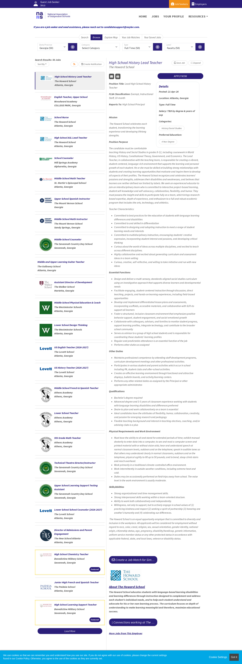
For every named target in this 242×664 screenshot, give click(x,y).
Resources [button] (197, 16)
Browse (96, 37)
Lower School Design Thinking (71, 325)
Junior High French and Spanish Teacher (76, 582)
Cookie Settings (218, 657)
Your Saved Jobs (152, 37)
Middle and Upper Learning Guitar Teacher (60, 261)
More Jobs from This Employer (125, 633)
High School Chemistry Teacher (71, 554)
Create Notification (91, 64)
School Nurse (61, 117)
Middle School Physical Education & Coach (77, 302)
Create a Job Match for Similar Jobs (134, 560)
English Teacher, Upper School (71, 97)
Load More (69, 631)
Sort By (41, 64)
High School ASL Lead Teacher (70, 137)
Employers (199, 4)
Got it (234, 657)
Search (84, 37)
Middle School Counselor (67, 239)
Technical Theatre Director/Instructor (75, 462)
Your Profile (174, 16)
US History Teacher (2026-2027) (71, 367)
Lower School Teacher (66, 413)
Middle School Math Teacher (69, 178)
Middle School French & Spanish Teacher (76, 388)
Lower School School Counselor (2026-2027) (78, 509)
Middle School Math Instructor (71, 219)
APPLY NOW (180, 76)
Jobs (155, 16)
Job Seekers (179, 4)
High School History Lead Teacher (73, 76)
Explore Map (111, 37)
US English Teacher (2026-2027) (71, 347)
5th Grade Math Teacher (67, 437)
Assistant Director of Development (73, 282)
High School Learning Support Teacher (75, 604)
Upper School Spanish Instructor (72, 198)
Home (143, 16)
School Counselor (63, 158)
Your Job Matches (131, 37)
